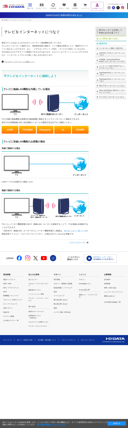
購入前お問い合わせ (61, 300)
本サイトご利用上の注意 (25, 340)
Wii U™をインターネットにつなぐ (112, 86)
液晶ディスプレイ (9, 279)
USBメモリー (8, 308)
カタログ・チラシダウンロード (38, 285)
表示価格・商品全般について (47, 340)
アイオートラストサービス (37, 326)
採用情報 (107, 284)
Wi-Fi (5, 292)
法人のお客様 (33, 274)
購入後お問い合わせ (61, 304)
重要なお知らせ (109, 296)
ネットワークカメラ (10, 304)
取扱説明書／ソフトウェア (63, 288)
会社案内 (107, 279)
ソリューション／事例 (36, 294)
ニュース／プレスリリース (113, 292)
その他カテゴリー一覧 (11, 320)
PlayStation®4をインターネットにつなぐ (112, 80)
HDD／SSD (7, 284)
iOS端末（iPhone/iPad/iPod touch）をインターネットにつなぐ (112, 60)
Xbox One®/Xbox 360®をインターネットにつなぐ (112, 91)
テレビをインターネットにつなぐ (21, 20)
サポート (57, 274)
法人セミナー (33, 279)
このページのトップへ (77, 242)
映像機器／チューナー (11, 296)
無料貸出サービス (34, 290)
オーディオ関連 (8, 316)
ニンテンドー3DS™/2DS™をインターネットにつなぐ (112, 67)
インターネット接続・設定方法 (111, 48)
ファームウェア (59, 296)
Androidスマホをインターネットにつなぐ (112, 54)
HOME (6, 20)
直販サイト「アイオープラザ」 (88, 296)
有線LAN (6, 312)
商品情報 (6, 274)
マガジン (82, 279)
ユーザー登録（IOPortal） (63, 312)
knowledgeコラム (85, 284)
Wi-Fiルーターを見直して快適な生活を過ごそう (110, 31)
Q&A (55, 292)
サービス (32, 306)
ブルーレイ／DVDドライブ (12, 300)
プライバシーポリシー (68, 340)
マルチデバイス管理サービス (38, 322)
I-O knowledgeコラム (116, 4)
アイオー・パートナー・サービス (38, 299)
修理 (55, 308)
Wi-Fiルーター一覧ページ (75, 231)
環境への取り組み (110, 288)
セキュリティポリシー (88, 340)
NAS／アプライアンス (11, 288)
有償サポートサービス (36, 311)
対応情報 (57, 279)
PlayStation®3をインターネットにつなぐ (112, 74)
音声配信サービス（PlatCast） (34, 317)
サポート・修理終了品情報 (63, 284)
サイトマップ (7, 340)
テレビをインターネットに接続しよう (19, 62)
